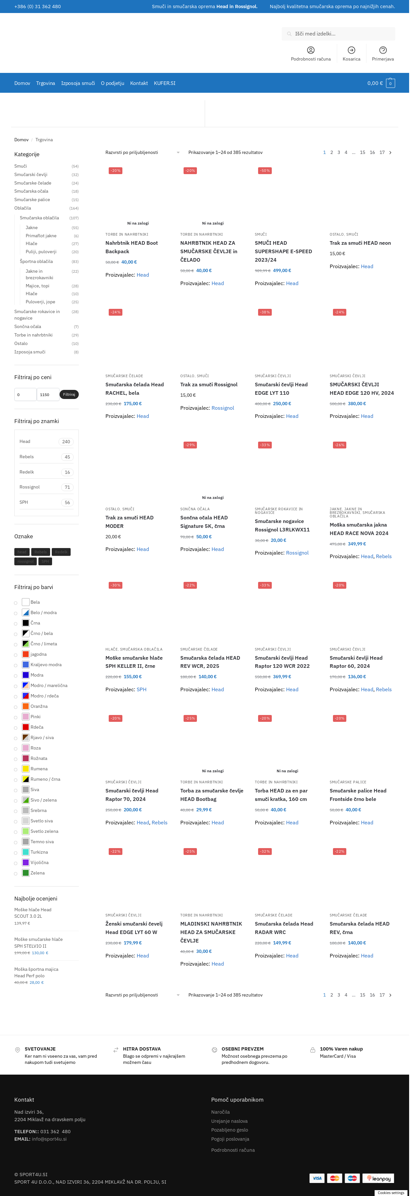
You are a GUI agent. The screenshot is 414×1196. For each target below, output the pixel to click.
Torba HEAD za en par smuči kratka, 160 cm (281, 794)
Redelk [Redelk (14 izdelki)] (61, 551)
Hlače (111, 649)
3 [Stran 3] (339, 152)
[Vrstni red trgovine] (143, 152)
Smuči (261, 234)
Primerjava (383, 54)
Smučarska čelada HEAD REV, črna (360, 927)
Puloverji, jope (40, 302)
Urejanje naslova (229, 1121)
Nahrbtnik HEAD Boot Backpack (131, 247)
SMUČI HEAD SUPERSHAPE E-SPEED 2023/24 (283, 251)
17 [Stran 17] (382, 152)
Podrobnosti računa (311, 54)
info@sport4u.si (49, 1138)
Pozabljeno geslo (229, 1130)
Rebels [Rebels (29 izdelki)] (40, 551)
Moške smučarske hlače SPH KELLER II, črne (134, 661)
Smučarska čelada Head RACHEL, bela (134, 388)
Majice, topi (37, 286)
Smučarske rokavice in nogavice (279, 511)
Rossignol (223, 407)
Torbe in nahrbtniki (126, 234)
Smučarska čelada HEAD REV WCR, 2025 (210, 661)
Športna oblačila (36, 261)
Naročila (220, 1112)
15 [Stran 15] (362, 152)
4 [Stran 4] (346, 152)
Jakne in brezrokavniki (346, 511)
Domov (21, 140)
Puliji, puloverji (41, 251)
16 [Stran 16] (372, 152)
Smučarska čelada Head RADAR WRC (284, 927)
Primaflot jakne (41, 236)
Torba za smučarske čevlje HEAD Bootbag (211, 794)
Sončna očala (195, 509)
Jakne (336, 509)
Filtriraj (69, 394)
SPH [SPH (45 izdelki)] (45, 561)
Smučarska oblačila (141, 649)
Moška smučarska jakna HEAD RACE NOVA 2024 (359, 528)
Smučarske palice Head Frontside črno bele (358, 794)
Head (143, 274)
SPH (141, 689)
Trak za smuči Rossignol (209, 384)
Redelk (47, 472)
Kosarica (351, 54)
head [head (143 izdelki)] (22, 551)
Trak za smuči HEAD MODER (129, 521)
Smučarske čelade (124, 376)
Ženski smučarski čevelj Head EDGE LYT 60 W (133, 927)
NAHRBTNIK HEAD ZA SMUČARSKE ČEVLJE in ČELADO (208, 251)
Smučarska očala (31, 191)
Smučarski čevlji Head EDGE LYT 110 (281, 388)
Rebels (384, 556)
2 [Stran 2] (331, 152)
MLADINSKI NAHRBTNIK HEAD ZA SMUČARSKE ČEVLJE (211, 932)
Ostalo (337, 234)
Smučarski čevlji (273, 376)
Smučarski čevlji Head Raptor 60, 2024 (356, 661)
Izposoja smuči (30, 352)
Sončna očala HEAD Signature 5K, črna (204, 521)
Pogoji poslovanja (230, 1138)
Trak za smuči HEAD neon (360, 243)
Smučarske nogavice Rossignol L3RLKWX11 (282, 525)
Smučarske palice (348, 782)
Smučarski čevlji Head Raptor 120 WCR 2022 (282, 661)
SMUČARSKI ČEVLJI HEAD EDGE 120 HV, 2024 (362, 388)
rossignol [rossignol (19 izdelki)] (26, 561)
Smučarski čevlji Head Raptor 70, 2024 (132, 794)
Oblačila (22, 208)
